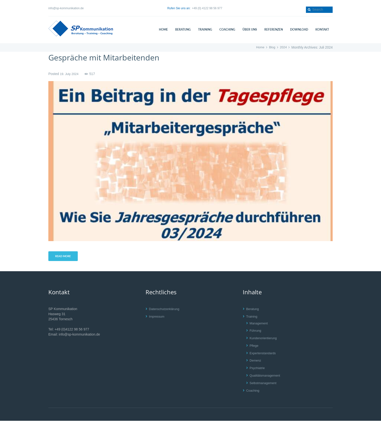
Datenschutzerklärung (165, 310)
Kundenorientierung (264, 339)
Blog (271, 47)
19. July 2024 (70, 74)
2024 (283, 47)
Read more (64, 257)
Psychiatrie (258, 369)
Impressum (157, 317)
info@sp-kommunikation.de (66, 8)
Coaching (253, 391)
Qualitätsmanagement (266, 377)
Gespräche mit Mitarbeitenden (110, 57)
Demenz (256, 361)
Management (259, 324)
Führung (256, 332)
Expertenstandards (264, 354)
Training (252, 317)
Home (258, 47)
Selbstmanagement (264, 384)
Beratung (253, 310)
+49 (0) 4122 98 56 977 (207, 8)
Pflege (254, 346)
